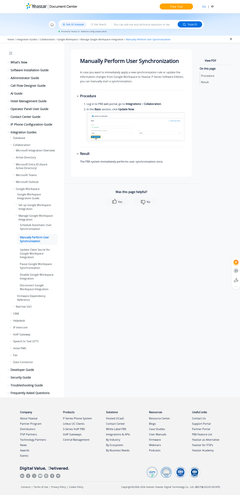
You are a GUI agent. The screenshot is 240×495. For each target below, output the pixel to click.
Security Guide (20, 377)
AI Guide (16, 93)
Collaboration (47, 39)
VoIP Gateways (72, 434)
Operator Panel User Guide (29, 109)
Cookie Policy (76, 487)
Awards (24, 450)
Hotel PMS (19, 348)
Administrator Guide (24, 78)
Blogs (152, 424)
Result (205, 82)
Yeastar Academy (203, 450)
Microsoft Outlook (27, 182)
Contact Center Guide (25, 117)
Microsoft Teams (26, 175)
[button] (8, 62)
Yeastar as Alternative (205, 440)
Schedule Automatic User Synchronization (36, 227)
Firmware (155, 440)
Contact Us (199, 418)
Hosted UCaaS (115, 418)
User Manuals (157, 434)
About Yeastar (29, 418)
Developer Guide (22, 370)
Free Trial (176, 6)
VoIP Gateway (21, 334)
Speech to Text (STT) (25, 341)
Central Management (76, 440)
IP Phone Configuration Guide (31, 124)
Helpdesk (19, 320)
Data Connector (23, 362)
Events (24, 456)
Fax (15, 355)
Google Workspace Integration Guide (29, 196)
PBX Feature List (202, 434)
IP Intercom (20, 327)
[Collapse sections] (231, 39)
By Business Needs (118, 450)
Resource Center (159, 418)
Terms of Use (41, 487)
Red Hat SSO (24, 306)
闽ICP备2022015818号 (207, 487)
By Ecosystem (114, 445)
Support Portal (201, 424)
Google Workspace (67, 39)
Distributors (27, 429)
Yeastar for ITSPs (202, 445)
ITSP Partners (28, 434)
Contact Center (115, 424)
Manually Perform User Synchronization (148, 39)
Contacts (25, 487)
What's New (18, 62)
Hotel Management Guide (28, 101)
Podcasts (154, 450)
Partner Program (31, 424)
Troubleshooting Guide (26, 385)
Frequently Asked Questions (30, 393)
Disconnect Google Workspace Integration (34, 287)
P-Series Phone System (77, 418)
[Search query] (144, 24)
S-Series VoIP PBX (74, 429)
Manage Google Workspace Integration (102, 39)
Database (19, 138)
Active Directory (26, 157)
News (23, 445)
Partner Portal (201, 429)
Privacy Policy (58, 487)
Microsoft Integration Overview (35, 150)
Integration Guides (26, 39)
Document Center (63, 6)
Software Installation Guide (29, 70)
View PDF (210, 60)
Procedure (207, 76)
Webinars (155, 445)
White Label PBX (116, 429)
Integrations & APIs (118, 434)
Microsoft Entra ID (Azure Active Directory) (31, 166)
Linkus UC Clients (73, 424)
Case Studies (157, 429)
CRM (16, 313)
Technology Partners (33, 440)
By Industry (113, 440)
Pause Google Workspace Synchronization (36, 265)
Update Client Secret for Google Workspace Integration (35, 253)
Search (190, 24)
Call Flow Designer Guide (28, 86)
